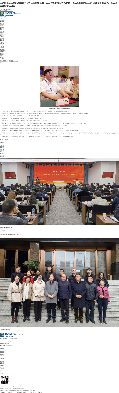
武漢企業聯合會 (11, 334)
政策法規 (2, 46)
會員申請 (2, 54)
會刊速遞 (2, 25)
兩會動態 (2, 27)
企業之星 (2, 49)
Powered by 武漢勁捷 (19, 386)
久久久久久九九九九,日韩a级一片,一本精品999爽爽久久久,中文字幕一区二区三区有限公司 (21, 392)
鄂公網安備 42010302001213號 (7, 345)
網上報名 (2, 53)
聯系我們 (2, 57)
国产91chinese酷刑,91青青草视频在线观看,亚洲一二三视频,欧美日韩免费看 (17, 390)
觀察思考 (2, 43)
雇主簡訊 (2, 36)
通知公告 (2, 24)
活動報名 (2, 56)
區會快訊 (2, 30)
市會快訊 (2, 28)
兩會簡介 (2, 21)
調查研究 (2, 45)
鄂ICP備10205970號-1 (5, 343)
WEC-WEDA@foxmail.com (6, 9)
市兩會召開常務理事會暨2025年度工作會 (6, 227)
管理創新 (2, 51)
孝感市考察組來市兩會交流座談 (5, 329)
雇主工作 (2, 35)
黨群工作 (2, 39)
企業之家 (2, 34)
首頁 (1, 19)
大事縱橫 (2, 42)
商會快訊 (2, 31)
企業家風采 (2, 50)
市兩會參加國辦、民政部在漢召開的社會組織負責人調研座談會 (9, 234)
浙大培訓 (2, 32)
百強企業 (2, 38)
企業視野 (2, 40)
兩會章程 (2, 23)
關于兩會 (2, 20)
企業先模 (2, 47)
